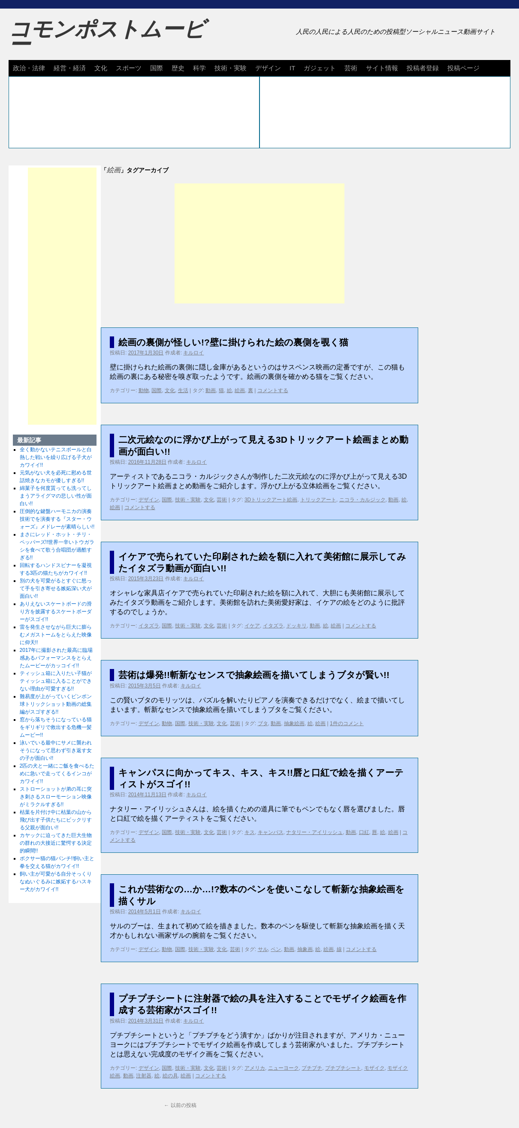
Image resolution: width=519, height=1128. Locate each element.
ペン (276, 949)
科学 (199, 68)
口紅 (364, 832)
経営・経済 (70, 68)
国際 (156, 68)
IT (292, 68)
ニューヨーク (283, 1068)
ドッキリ (296, 626)
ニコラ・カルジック (362, 500)
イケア (252, 626)
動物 (144, 390)
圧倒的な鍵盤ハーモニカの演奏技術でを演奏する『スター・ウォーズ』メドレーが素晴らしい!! (57, 519)
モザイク (374, 1068)
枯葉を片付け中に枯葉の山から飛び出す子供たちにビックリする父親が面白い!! (56, 820)
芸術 (350, 68)
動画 (210, 390)
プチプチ (312, 1068)
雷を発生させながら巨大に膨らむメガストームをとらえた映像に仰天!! (56, 634)
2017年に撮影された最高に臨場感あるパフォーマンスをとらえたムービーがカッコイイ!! (56, 658)
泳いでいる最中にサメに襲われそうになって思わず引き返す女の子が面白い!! (56, 750)
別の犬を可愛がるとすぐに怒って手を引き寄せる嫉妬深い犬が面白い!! (56, 588)
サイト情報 (382, 68)
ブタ (263, 723)
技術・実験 (230, 68)
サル (263, 949)
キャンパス (271, 832)
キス (249, 832)
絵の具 (170, 1076)
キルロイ (193, 353)
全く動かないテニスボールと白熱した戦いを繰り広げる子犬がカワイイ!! (56, 457)
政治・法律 (29, 68)
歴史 (178, 68)
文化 (100, 68)
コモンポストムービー (107, 37)
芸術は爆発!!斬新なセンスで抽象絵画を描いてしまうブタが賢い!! (253, 675)
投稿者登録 (423, 68)
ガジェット (320, 68)
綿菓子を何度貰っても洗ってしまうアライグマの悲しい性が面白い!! (56, 496)
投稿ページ (463, 68)
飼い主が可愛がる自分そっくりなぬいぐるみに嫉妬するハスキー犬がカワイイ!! (56, 881)
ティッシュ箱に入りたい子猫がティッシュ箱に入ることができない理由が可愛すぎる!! (56, 681)
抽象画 (305, 949)
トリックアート (318, 500)
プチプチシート (343, 1068)
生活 (183, 390)
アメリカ (254, 1068)
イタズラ (149, 626)
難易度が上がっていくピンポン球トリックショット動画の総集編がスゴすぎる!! (56, 704)
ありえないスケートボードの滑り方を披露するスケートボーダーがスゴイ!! (56, 611)
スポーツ (129, 68)
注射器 (143, 1076)
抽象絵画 (294, 723)
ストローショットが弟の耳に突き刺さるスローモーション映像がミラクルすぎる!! (56, 796)
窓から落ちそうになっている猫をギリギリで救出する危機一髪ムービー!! (56, 727)
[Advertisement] (259, 243)
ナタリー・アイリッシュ (314, 832)
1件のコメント (347, 723)
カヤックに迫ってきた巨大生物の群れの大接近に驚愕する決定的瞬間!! (56, 843)
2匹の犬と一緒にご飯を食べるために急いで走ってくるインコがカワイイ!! (57, 773)
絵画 (240, 390)
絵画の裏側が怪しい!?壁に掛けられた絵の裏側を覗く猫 (233, 342)
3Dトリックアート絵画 (270, 500)
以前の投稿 (180, 1105)
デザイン (268, 68)
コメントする (272, 390)
